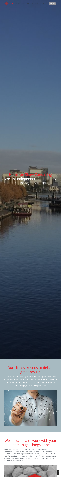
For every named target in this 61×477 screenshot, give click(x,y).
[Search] (56, 4)
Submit (50, 4)
